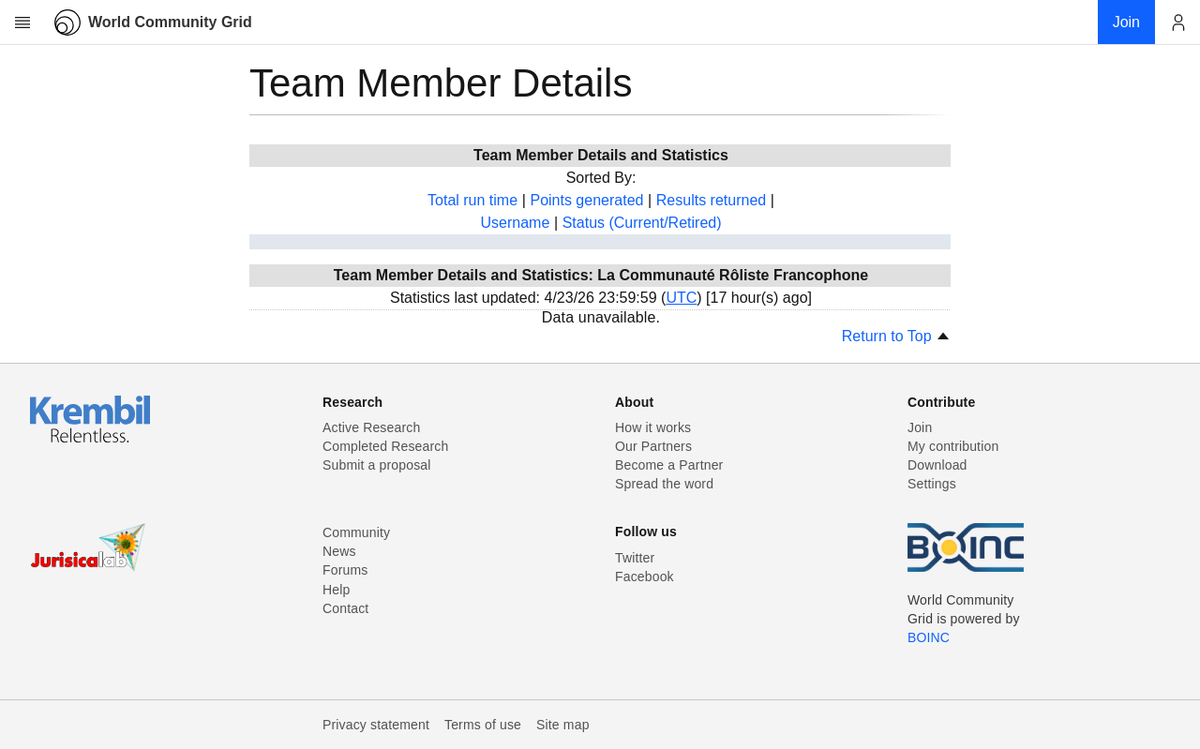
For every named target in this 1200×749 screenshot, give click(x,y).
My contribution (953, 446)
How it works (653, 427)
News (339, 551)
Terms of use (482, 724)
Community (356, 532)
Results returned (711, 200)
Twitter (634, 557)
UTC (681, 298)
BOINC (929, 637)
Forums (345, 569)
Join (920, 427)
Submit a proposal (376, 464)
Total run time (473, 200)
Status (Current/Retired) (642, 223)
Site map (563, 724)
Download (938, 464)
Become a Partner (669, 464)
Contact (345, 608)
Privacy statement (375, 724)
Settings (932, 483)
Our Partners (653, 446)
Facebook (644, 576)
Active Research (371, 427)
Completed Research (385, 446)
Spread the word (664, 483)
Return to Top (896, 336)
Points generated (586, 200)
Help (336, 589)
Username (514, 223)
